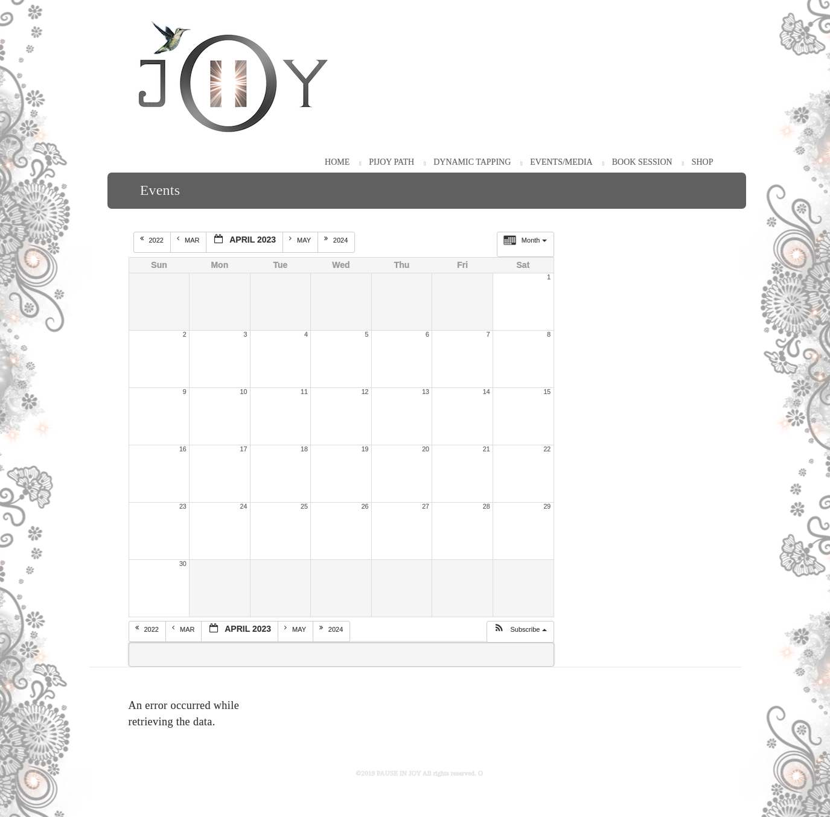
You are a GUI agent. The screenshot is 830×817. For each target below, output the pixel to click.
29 (547, 506)
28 (486, 506)
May (301, 239)
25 (304, 506)
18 (304, 449)
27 (425, 506)
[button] (520, 631)
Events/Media (561, 162)
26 (365, 506)
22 (547, 449)
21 (486, 449)
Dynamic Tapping (472, 162)
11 (304, 391)
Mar (189, 239)
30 (183, 563)
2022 (153, 239)
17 (243, 449)
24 (243, 506)
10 (243, 391)
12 (365, 391)
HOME (337, 162)
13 (425, 391)
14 (486, 391)
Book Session (642, 162)
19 (365, 449)
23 (183, 506)
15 (547, 391)
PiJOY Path (391, 162)
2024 (337, 239)
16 (183, 449)
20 (425, 449)
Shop (702, 162)
